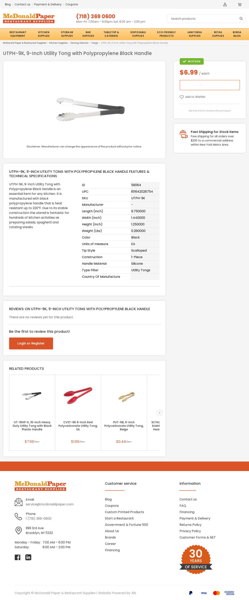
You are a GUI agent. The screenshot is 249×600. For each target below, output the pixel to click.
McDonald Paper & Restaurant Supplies (25, 43)
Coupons (72, 4)
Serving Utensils (79, 43)
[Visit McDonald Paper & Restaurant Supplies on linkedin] (28, 557)
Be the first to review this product (210, 110)
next (160, 413)
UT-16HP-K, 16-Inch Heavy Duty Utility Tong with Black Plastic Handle (32, 425)
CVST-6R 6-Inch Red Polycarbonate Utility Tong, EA (78, 425)
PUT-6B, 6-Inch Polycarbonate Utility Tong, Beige (124, 425)
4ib (133, 593)
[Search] (206, 18)
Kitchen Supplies (58, 43)
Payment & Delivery (48, 4)
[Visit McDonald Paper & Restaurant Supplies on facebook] (18, 557)
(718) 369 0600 (95, 16)
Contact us (22, 4)
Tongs (94, 43)
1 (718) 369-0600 (38, 518)
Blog (8, 4)
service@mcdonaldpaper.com (49, 504)
